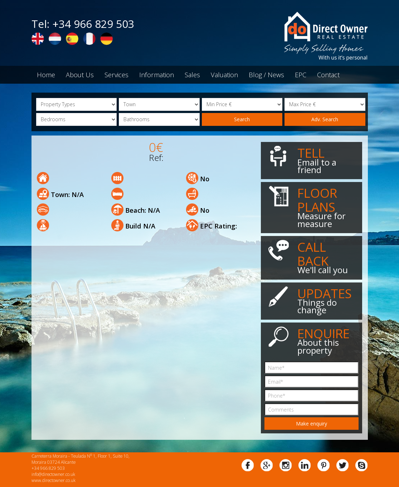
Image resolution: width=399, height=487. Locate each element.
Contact (328, 74)
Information (156, 74)
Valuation (224, 74)
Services (116, 74)
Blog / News (266, 74)
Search (242, 119)
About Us (80, 74)
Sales (192, 74)
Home (46, 74)
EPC (300, 74)
